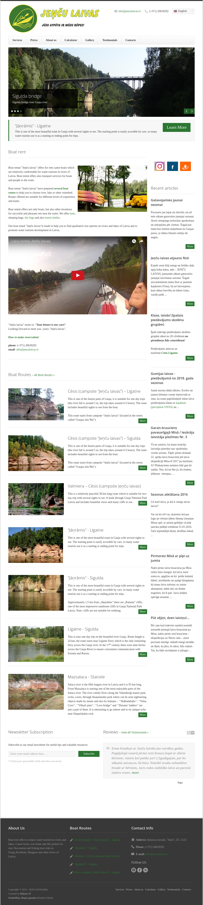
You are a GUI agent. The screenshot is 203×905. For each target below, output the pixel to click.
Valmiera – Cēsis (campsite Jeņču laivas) (104, 486)
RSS (145, 870)
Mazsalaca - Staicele (86, 676)
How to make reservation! (23, 337)
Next (192, 111)
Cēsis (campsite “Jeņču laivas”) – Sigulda (104, 438)
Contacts (130, 40)
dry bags (29, 217)
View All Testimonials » (135, 732)
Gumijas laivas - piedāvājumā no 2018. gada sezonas (172, 378)
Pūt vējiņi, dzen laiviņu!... (170, 618)
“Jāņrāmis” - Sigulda (85, 578)
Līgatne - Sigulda (83, 629)
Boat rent (159, 166)
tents (72, 213)
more (135, 772)
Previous (186, 111)
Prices (34, 40)
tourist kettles (52, 217)
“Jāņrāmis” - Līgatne (85, 530)
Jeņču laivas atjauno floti (170, 258)
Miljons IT (25, 893)
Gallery (89, 40)
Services (17, 40)
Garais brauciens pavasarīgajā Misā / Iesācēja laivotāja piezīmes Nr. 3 (172, 432)
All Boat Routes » (44, 375)
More (143, 420)
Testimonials (109, 40)
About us (51, 40)
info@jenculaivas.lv (130, 11)
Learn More (177, 127)
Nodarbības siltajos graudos (22, 897)
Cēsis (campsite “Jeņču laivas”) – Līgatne (104, 391)
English (182, 11)
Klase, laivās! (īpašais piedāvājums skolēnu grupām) (167, 320)
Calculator (71, 40)
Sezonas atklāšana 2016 (169, 494)
